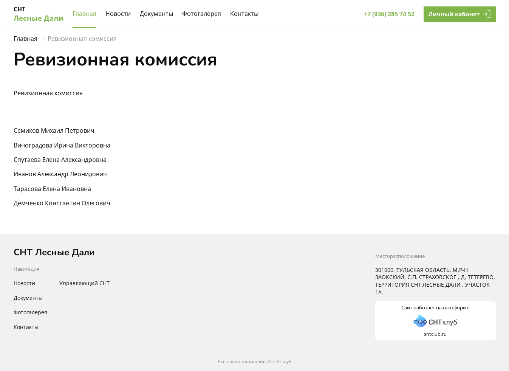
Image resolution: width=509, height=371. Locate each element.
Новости (118, 13)
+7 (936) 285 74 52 (389, 14)
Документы (156, 13)
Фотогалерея (201, 13)
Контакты (244, 13)
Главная (84, 13)
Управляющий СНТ (84, 283)
